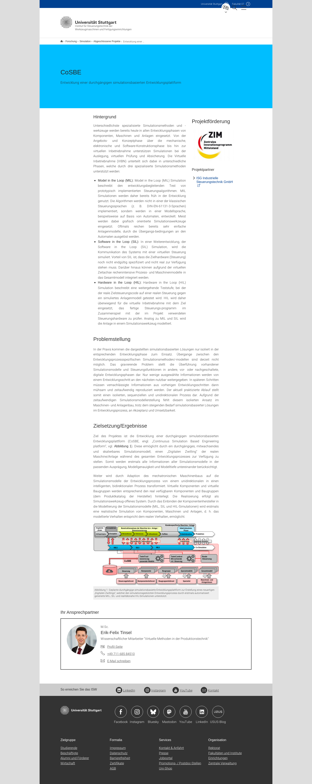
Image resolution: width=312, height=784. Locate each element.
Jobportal (166, 755)
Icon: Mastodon (169, 709)
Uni (211, 3)
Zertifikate (117, 760)
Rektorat (214, 745)
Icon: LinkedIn (202, 709)
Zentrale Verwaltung (222, 760)
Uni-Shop (165, 766)
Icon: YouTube (186, 709)
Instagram (155, 688)
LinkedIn (125, 688)
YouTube (182, 688)
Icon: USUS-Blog (218, 709)
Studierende (68, 745)
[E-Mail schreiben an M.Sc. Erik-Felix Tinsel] (116, 658)
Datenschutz (119, 750)
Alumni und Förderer (74, 755)
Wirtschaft (67, 760)
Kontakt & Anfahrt (171, 745)
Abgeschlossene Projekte (104, 40)
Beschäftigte (69, 750)
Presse (163, 750)
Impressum (118, 745)
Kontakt (210, 688)
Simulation (83, 40)
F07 (238, 3)
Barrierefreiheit (120, 755)
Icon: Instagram (137, 709)
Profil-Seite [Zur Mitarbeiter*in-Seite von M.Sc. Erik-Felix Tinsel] (115, 644)
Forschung (69, 40)
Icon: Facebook (121, 709)
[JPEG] (213, 142)
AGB (113, 766)
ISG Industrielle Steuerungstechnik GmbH (214, 177)
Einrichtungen (218, 755)
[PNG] (156, 552)
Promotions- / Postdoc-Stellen (180, 760)
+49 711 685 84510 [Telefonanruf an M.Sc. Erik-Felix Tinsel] (121, 651)
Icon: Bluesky (153, 709)
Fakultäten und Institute (225, 750)
